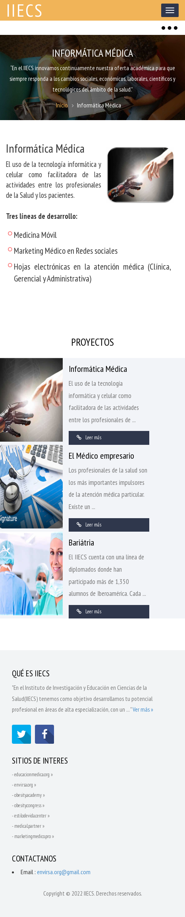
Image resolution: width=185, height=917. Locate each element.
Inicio (62, 105)
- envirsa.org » (24, 785)
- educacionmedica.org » (32, 775)
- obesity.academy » (28, 795)
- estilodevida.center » (31, 816)
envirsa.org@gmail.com (64, 872)
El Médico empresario (101, 455)
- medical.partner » (28, 826)
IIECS (25, 10)
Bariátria (81, 542)
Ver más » (143, 709)
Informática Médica (98, 368)
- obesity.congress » (28, 805)
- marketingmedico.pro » (33, 836)
